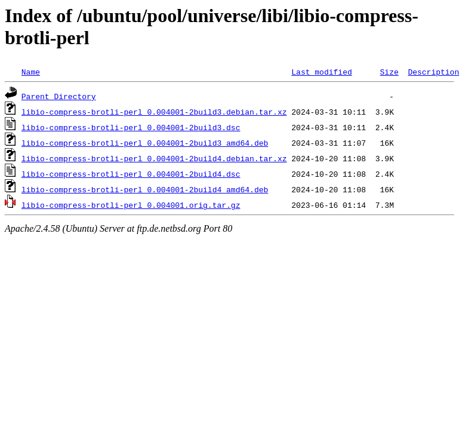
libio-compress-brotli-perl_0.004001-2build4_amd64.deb (144, 189)
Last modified (321, 71)
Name (30, 71)
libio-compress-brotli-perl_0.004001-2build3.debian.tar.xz (154, 111)
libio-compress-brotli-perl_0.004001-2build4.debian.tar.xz (154, 158)
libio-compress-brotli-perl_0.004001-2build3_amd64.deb (144, 142)
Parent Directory (58, 96)
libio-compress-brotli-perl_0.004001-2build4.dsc (131, 173)
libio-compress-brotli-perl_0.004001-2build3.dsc (131, 127)
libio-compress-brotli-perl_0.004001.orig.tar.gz (131, 204)
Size (389, 71)
